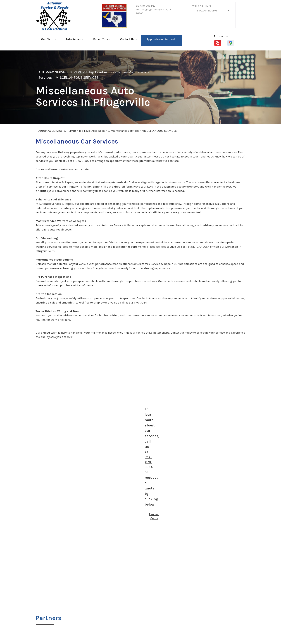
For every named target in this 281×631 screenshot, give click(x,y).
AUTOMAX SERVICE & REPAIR (61, 72)
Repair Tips (100, 39)
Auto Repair (73, 39)
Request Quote (154, 516)
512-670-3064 (144, 5)
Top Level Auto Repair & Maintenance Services (109, 130)
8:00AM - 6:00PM (207, 10)
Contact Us (127, 39)
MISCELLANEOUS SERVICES (77, 78)
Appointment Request (161, 39)
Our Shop (47, 39)
